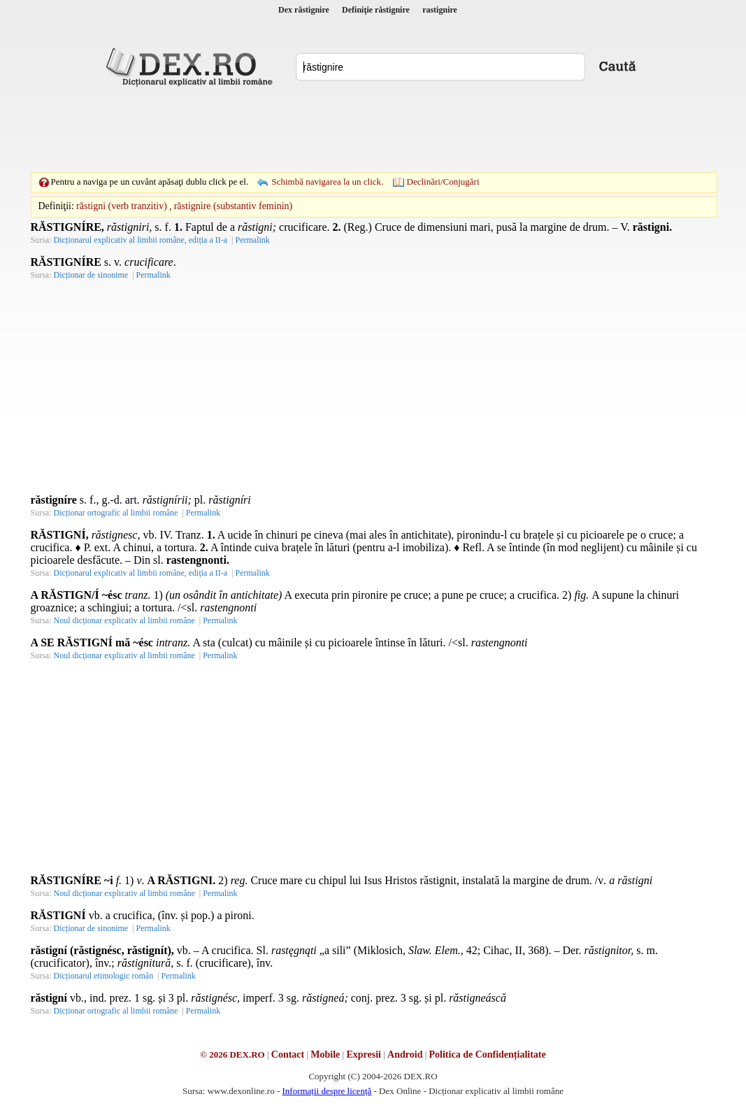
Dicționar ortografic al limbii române (116, 513)
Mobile (325, 1054)
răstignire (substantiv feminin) (233, 206)
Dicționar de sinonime (91, 275)
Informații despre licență (326, 1091)
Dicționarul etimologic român (104, 976)
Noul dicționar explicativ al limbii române (124, 620)
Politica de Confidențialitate (487, 1054)
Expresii (363, 1054)
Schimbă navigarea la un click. (327, 181)
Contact (287, 1054)
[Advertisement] (373, 129)
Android (404, 1054)
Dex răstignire (303, 10)
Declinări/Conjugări (443, 181)
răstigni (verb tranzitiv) (121, 206)
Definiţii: (56, 206)
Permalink (252, 240)
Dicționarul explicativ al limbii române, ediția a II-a (141, 240)
